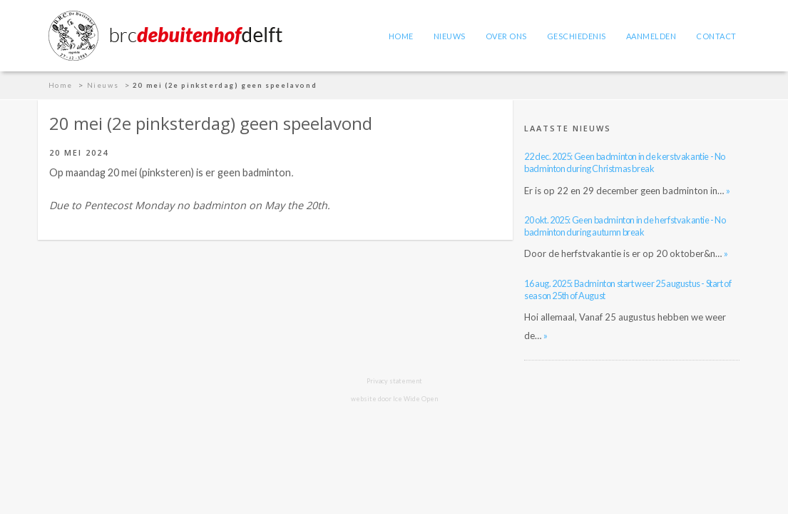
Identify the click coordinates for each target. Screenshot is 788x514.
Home (401, 36)
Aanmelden (651, 36)
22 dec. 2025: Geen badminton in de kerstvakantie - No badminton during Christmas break (624, 162)
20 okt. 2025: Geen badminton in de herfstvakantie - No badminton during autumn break (624, 226)
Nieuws (450, 36)
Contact (716, 36)
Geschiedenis (576, 36)
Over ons (506, 36)
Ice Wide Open (415, 399)
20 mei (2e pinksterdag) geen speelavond (225, 85)
